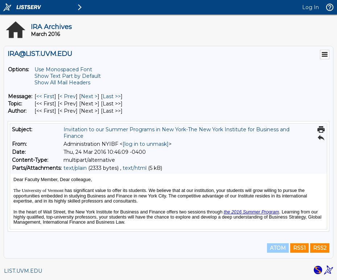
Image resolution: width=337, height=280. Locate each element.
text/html (135, 168)
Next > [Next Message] (89, 96)
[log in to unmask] (146, 144)
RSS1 (299, 248)
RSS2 (319, 248)
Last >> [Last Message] (112, 96)
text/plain (75, 168)
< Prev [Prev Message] (67, 96)
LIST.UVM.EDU (23, 271)
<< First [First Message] (45, 96)
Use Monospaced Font (63, 69)
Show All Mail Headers (62, 82)
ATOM (278, 248)
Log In (310, 7)
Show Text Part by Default (67, 76)
